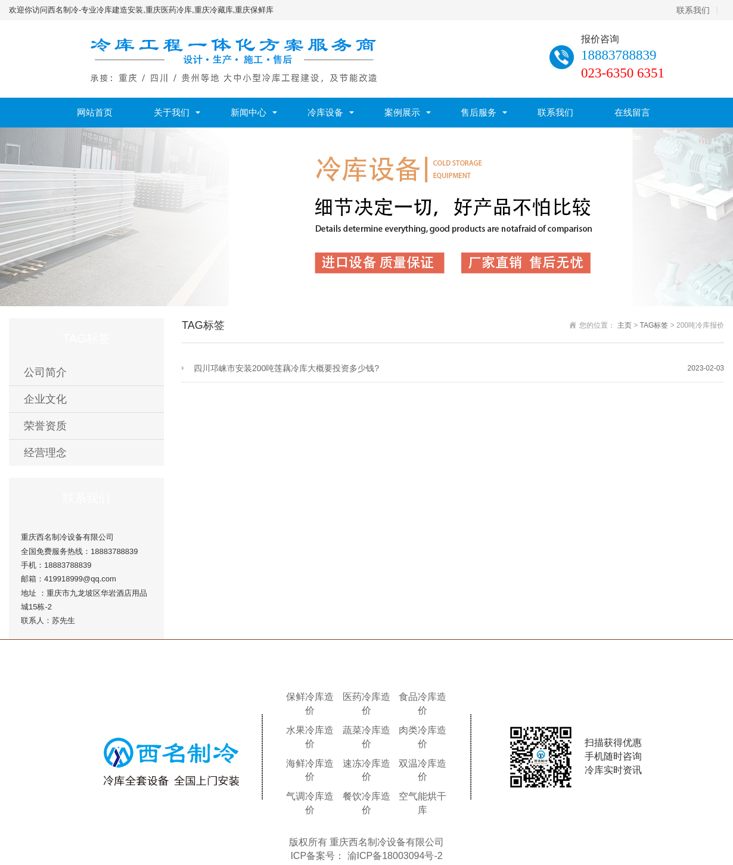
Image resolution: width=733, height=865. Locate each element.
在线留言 (632, 112)
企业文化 (45, 399)
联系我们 (693, 10)
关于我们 (172, 112)
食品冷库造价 (422, 703)
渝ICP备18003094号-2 (395, 856)
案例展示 (402, 112)
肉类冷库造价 (422, 737)
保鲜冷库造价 (310, 703)
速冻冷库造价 (366, 770)
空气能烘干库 (422, 803)
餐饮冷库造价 (366, 803)
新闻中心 (248, 112)
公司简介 (45, 372)
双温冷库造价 (422, 770)
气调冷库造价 (310, 803)
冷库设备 (325, 112)
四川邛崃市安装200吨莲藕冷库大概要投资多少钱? (459, 368)
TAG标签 (654, 325)
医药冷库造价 (366, 703)
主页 (624, 325)
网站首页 (95, 112)
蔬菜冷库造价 (366, 737)
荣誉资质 (45, 426)
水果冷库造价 (310, 737)
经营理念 (45, 453)
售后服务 (478, 112)
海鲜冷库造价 (310, 770)
